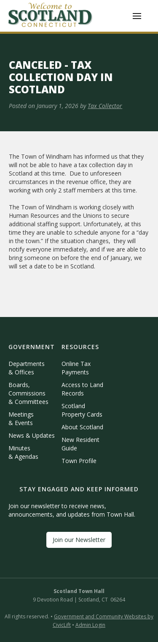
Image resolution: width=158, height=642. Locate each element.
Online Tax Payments (76, 368)
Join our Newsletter (79, 540)
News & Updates (31, 435)
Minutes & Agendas (23, 452)
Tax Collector (105, 106)
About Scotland (82, 427)
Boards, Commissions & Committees (28, 393)
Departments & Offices (26, 368)
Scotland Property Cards (82, 410)
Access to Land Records (82, 389)
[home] (50, 16)
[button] (137, 16)
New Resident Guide (80, 444)
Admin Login (90, 624)
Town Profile (79, 461)
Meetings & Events (21, 418)
